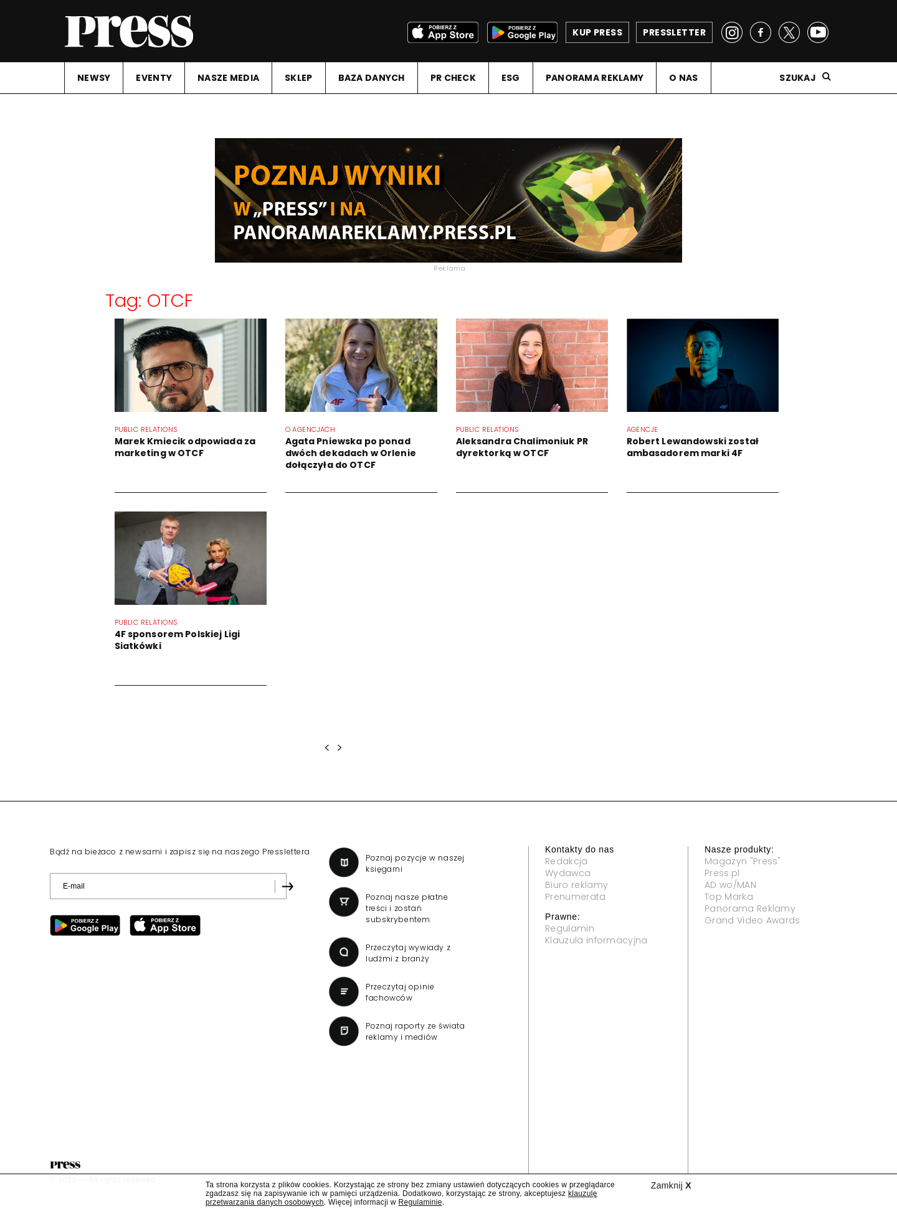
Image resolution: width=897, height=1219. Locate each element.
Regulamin (569, 928)
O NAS (683, 78)
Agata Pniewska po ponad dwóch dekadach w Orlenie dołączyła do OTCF (350, 453)
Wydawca (568, 873)
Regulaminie (420, 1202)
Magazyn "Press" (743, 861)
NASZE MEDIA (228, 78)
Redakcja (566, 861)
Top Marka (729, 896)
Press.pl (722, 873)
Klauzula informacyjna (596, 940)
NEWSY (93, 78)
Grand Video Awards (752, 920)
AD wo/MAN (730, 885)
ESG (510, 78)
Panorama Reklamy (750, 908)
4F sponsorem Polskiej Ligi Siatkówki (177, 640)
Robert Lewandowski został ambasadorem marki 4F (693, 447)
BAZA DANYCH (371, 78)
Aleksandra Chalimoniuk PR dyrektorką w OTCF (522, 447)
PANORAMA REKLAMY (594, 78)
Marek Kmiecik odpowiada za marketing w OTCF (185, 447)
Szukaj (797, 78)
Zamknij (671, 1185)
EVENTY (154, 78)
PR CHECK (453, 78)
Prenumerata (575, 896)
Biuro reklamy (576, 885)
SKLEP (298, 78)
